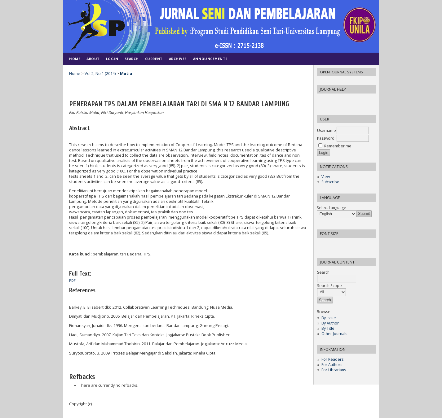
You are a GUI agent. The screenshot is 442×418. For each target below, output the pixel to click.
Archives (178, 58)
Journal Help (333, 89)
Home (74, 58)
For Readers (332, 359)
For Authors (331, 364)
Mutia (126, 73)
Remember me (337, 146)
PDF (72, 280)
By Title (327, 328)
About (93, 58)
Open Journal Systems (341, 72)
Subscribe (330, 182)
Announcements (210, 58)
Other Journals (334, 333)
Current (154, 58)
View (325, 176)
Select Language (331, 207)
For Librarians (333, 369)
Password (325, 138)
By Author (330, 323)
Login (112, 58)
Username (326, 130)
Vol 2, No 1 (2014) (100, 73)
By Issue (328, 317)
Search (132, 58)
